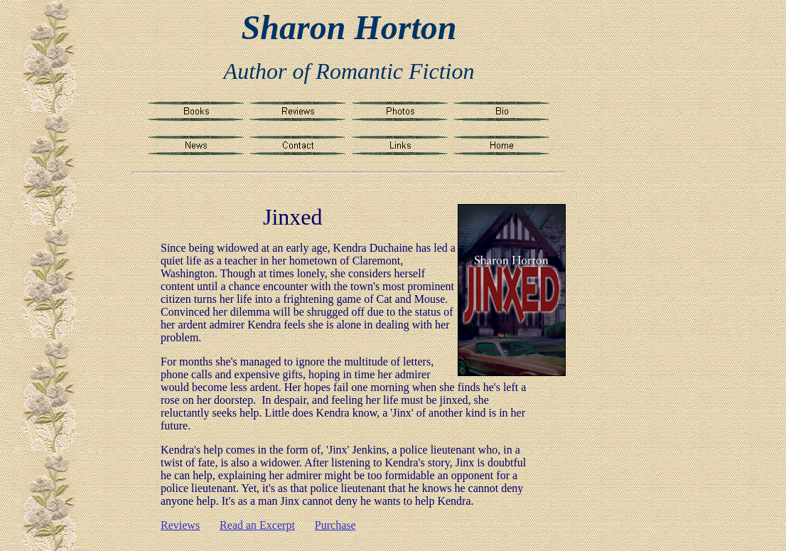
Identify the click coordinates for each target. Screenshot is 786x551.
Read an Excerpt (257, 525)
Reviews (180, 525)
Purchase (335, 525)
